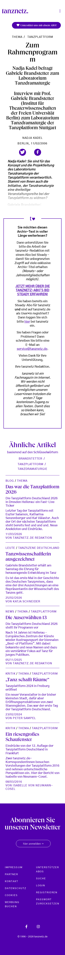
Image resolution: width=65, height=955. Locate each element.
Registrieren (47, 892)
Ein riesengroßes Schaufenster (22, 737)
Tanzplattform (31, 464)
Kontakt (11, 881)
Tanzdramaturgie (32, 469)
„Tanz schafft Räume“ (27, 680)
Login (40, 885)
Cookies (11, 895)
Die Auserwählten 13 (26, 618)
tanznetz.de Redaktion (32, 537)
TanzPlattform (40, 37)
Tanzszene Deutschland (38, 548)
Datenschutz (15, 888)
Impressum (14, 867)
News (10, 611)
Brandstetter (30, 458)
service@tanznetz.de (32, 349)
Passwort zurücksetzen (47, 901)
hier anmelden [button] (33, 843)
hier (27, 321)
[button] (22, 152)
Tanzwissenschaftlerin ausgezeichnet (28, 557)
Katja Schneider (26, 601)
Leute (10, 548)
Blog (10, 480)
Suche (41, 878)
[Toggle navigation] (60, 11)
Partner (11, 874)
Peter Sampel (24, 718)
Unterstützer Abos (47, 869)
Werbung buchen (12, 904)
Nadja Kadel (32, 138)
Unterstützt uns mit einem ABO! (36, 25)
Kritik (10, 673)
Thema (17, 37)
